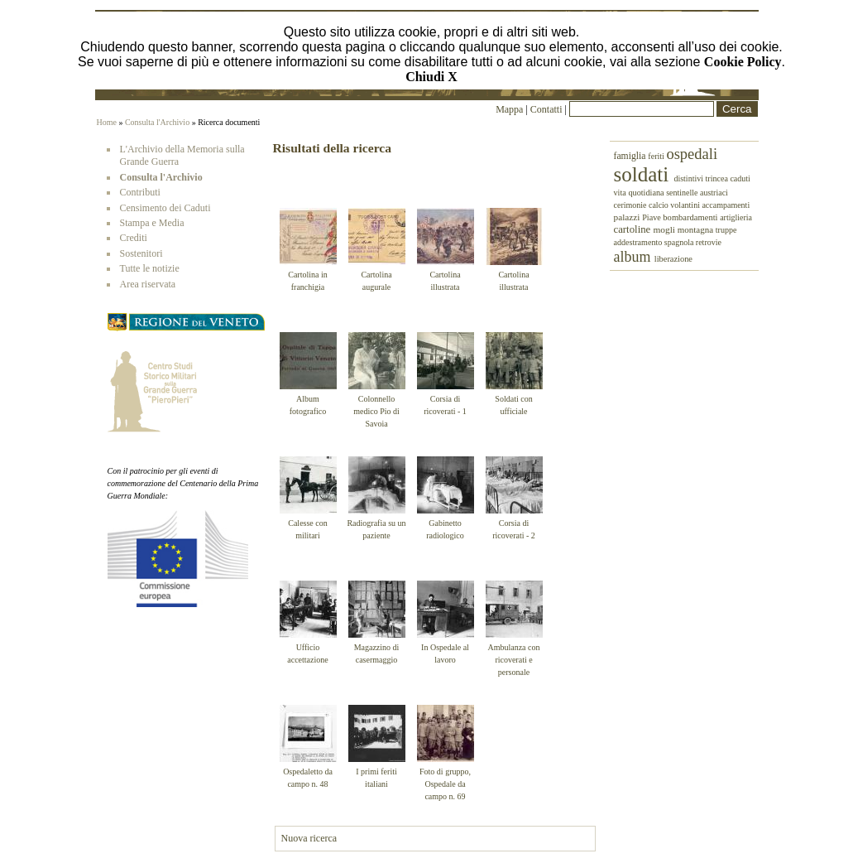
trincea (717, 178)
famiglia (631, 156)
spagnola (680, 242)
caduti (740, 178)
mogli (665, 229)
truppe (726, 229)
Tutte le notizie (150, 268)
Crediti (133, 238)
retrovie (708, 242)
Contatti (547, 109)
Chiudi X (431, 77)
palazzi (628, 217)
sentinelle (683, 192)
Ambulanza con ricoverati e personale (513, 660)
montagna (697, 229)
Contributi (140, 192)
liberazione (673, 258)
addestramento (639, 242)
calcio (659, 205)
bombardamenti (691, 217)
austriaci (714, 192)
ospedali (691, 154)
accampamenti (726, 205)
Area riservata (148, 284)
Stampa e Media (152, 223)
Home (107, 122)
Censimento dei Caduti (165, 208)
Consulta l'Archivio (157, 122)
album (634, 256)
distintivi (689, 178)
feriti (657, 156)
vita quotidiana (640, 192)
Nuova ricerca (309, 838)
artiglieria (736, 217)
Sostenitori (141, 253)
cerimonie (631, 205)
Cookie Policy (743, 62)
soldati (644, 174)
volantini (686, 205)
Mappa (509, 109)
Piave (652, 217)
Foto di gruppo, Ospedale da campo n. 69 (445, 784)
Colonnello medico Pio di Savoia (376, 411)
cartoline (634, 229)
